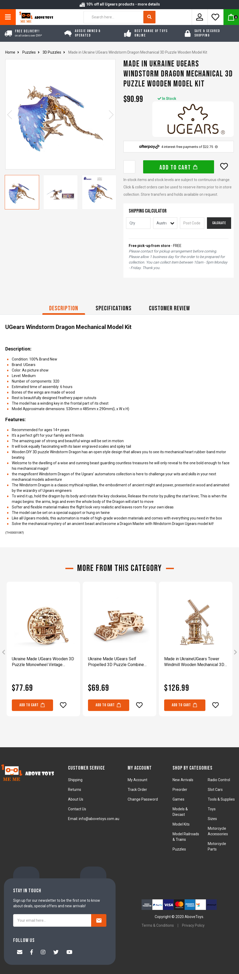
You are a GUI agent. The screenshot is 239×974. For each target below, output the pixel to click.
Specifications (114, 308)
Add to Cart (178, 167)
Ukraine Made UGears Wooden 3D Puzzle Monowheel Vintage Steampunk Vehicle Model (43, 662)
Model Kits (181, 824)
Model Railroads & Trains (186, 837)
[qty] (138, 223)
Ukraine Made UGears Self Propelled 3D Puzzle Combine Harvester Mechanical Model (116, 662)
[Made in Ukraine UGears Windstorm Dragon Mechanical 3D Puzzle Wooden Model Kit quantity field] (129, 166)
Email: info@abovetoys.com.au (93, 819)
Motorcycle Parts (217, 846)
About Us (75, 799)
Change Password (143, 799)
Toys (212, 809)
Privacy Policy (193, 925)
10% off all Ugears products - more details (119, 4)
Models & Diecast (180, 812)
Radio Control (219, 780)
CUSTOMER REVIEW (169, 308)
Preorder (180, 789)
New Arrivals (183, 780)
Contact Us (77, 809)
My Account (137, 780)
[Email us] (19, 953)
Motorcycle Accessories (218, 831)
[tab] (63, 309)
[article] (43, 653)
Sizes (212, 819)
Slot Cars (215, 789)
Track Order (137, 789)
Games (178, 799)
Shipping (75, 780)
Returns (74, 789)
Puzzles (179, 849)
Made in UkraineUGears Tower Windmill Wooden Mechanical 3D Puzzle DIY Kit (194, 662)
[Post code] (192, 223)
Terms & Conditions (158, 925)
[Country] (165, 223)
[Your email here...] (52, 920)
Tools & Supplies (221, 799)
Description (63, 308)
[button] (224, 166)
